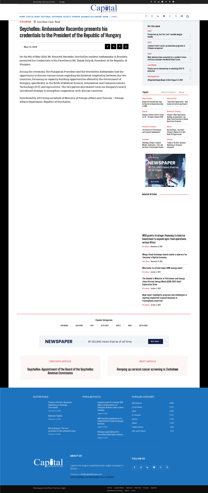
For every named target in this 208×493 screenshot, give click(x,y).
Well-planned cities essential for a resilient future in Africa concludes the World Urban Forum (167, 58)
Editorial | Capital (55, 416)
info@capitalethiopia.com (91, 474)
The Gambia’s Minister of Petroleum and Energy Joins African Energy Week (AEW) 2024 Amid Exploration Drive (163, 281)
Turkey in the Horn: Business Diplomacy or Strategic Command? (176, 145)
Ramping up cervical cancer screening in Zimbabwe (147, 369)
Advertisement (168, 92)
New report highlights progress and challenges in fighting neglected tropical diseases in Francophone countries (164, 297)
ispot (150, 31)
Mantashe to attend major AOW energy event (162, 268)
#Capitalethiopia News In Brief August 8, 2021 (165, 80)
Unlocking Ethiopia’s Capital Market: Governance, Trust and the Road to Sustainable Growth (152, 145)
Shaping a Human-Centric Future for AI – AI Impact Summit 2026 (153, 116)
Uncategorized (153, 76)
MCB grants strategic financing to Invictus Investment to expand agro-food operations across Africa (164, 239)
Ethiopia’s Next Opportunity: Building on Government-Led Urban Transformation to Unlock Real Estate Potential (177, 118)
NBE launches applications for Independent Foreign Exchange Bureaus (110, 421)
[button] (187, 16)
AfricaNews (25, 22)
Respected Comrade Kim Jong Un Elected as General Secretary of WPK (152, 104)
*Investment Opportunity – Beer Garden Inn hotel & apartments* (177, 103)
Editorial (170, 139)
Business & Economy (174, 111)
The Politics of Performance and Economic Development (151, 131)
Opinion (144, 111)
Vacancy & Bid (171, 98)
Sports (169, 127)
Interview (145, 139)
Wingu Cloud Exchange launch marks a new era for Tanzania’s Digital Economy (164, 256)
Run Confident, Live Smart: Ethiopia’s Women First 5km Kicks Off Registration (176, 132)
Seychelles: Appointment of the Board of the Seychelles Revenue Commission (60, 371)
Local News (152, 65)
